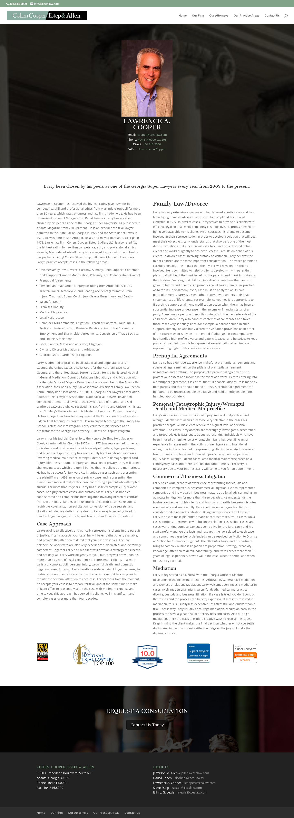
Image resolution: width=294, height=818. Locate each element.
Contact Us (272, 15)
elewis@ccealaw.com (192, 792)
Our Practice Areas (246, 15)
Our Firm (198, 15)
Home (183, 15)
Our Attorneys (218, 15)
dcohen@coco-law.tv (189, 778)
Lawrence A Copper (152, 149)
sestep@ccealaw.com (187, 788)
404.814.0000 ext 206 (152, 139)
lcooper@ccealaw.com (152, 135)
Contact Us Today (147, 725)
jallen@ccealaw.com (195, 773)
